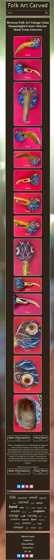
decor (27, 508)
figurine (24, 512)
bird (33, 508)
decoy (14, 503)
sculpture (39, 511)
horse (34, 524)
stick (27, 528)
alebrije (39, 503)
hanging (39, 508)
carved (23, 502)
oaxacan (25, 519)
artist (21, 507)
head (30, 512)
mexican (22, 497)
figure (34, 519)
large (39, 524)
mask (40, 528)
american (42, 520)
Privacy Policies (27, 544)
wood (33, 497)
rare (45, 508)
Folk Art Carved (27, 536)
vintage (14, 515)
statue (33, 527)
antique (18, 527)
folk (13, 497)
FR (29, 551)
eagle (32, 503)
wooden (15, 511)
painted (26, 523)
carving (32, 515)
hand (13, 507)
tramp (45, 516)
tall (40, 516)
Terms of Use (28, 548)
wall (23, 515)
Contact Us (27, 540)
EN (26, 551)
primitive (15, 519)
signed (42, 497)
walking (17, 523)
